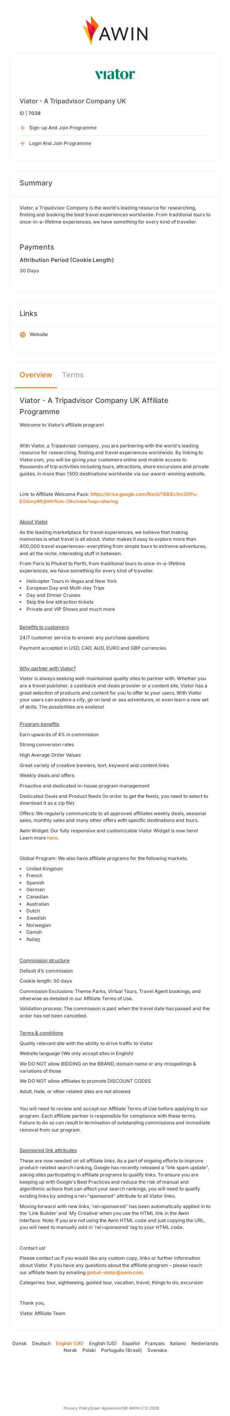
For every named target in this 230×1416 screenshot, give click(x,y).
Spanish (35, 883)
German (35, 889)
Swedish (36, 918)
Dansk (19, 1343)
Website (34, 335)
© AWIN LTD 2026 (141, 1408)
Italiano (178, 1343)
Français (155, 1343)
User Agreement (107, 1408)
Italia (31, 939)
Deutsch (41, 1343)
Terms (73, 375)
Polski (89, 1350)
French (34, 875)
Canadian (37, 897)
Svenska (157, 1350)
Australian (37, 904)
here (52, 838)
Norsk (70, 1350)
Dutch (33, 911)
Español (131, 1343)
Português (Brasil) (121, 1350)
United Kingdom (44, 869)
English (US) (103, 1343)
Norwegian (38, 925)
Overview (36, 375)
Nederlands (204, 1343)
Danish (34, 932)
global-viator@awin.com (115, 1272)
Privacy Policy (76, 1408)
